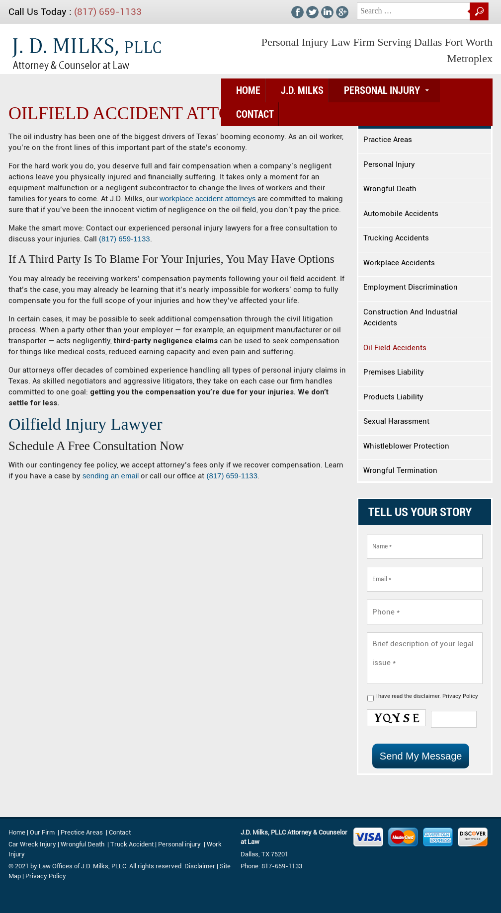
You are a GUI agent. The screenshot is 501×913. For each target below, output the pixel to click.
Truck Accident (132, 844)
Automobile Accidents (400, 213)
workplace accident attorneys (207, 198)
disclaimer (426, 696)
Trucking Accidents (396, 237)
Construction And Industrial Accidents (410, 317)
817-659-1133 (281, 866)
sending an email (111, 475)
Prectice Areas (81, 832)
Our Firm (42, 832)
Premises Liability (393, 372)
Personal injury (180, 844)
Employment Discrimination (410, 287)
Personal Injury (382, 90)
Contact (255, 114)
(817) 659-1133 (108, 11)
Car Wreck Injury (32, 844)
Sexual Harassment (396, 421)
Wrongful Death (390, 188)
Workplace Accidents (399, 262)
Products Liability (393, 396)
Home (248, 90)
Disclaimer (199, 866)
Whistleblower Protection (406, 446)
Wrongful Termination (400, 470)
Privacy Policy (460, 696)
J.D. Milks (302, 90)
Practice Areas (387, 139)
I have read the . (426, 696)
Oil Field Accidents (394, 347)
